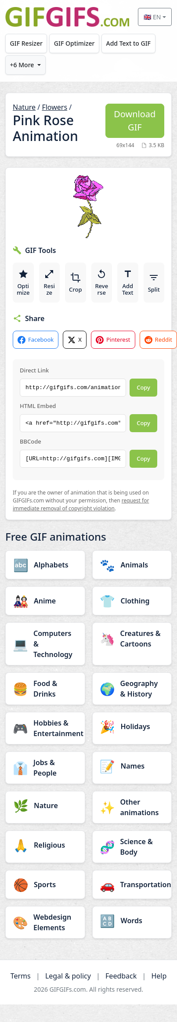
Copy (143, 387)
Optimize (23, 283)
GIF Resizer (26, 43)
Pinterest (113, 340)
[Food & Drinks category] (45, 688)
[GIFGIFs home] (67, 17)
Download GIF (134, 120)
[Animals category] (132, 565)
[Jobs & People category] (45, 768)
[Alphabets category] (45, 565)
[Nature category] (45, 805)
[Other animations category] (132, 807)
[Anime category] (45, 601)
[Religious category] (45, 845)
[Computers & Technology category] (45, 644)
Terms (21, 976)
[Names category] (132, 766)
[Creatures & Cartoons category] (132, 638)
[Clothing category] (132, 601)
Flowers (54, 107)
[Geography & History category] (132, 688)
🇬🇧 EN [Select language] (152, 17)
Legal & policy (68, 976)
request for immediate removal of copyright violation (81, 504)
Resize (49, 283)
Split (154, 282)
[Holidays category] (132, 726)
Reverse (101, 283)
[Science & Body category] (132, 847)
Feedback (121, 976)
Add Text (128, 283)
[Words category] (132, 920)
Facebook (36, 340)
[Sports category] (45, 884)
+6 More (22, 65)
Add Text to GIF (128, 43)
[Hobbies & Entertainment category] (45, 728)
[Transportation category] (132, 884)
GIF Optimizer (74, 43)
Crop (75, 282)
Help (158, 976)
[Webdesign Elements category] (45, 922)
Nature (24, 107)
